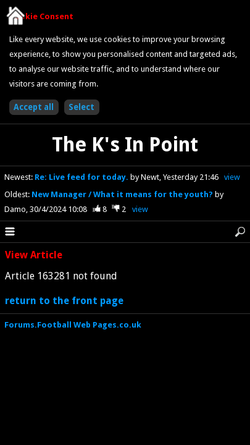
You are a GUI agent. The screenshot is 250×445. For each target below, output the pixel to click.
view (232, 177)
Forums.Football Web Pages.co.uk (72, 324)
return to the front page (64, 301)
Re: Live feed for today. (82, 177)
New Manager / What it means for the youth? (123, 194)
